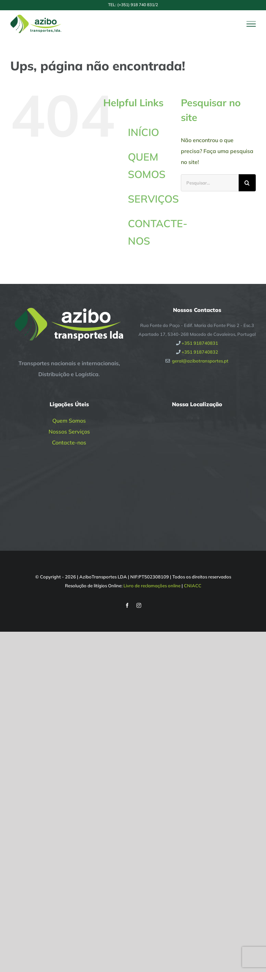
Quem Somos (69, 420)
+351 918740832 (200, 352)
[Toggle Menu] (251, 24)
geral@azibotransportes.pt (200, 361)
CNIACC (192, 585)
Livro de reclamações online (152, 585)
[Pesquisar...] (210, 182)
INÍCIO (143, 132)
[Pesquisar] (247, 182)
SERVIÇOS (153, 198)
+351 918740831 (200, 343)
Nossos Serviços (69, 431)
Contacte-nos (69, 442)
